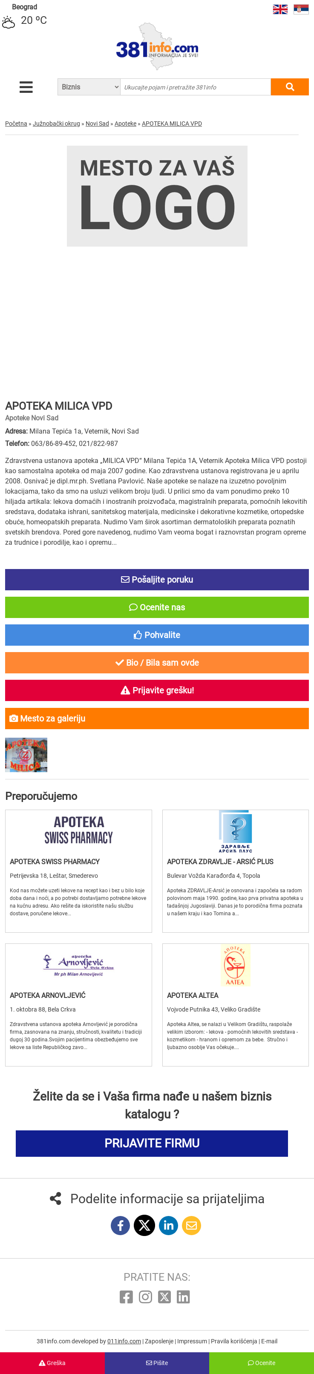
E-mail (269, 1341)
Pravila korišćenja (235, 1341)
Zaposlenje (160, 1341)
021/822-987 (98, 444)
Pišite (157, 1363)
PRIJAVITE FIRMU (151, 1143)
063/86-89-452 (53, 444)
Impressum (192, 1341)
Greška (52, 1363)
